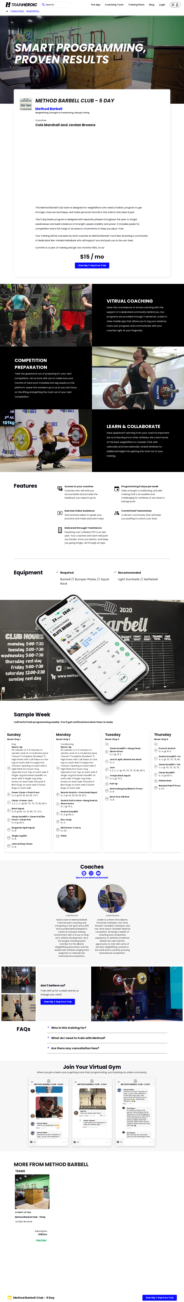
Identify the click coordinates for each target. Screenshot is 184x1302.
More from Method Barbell (92, 877)
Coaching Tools (114, 4)
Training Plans (136, 4)
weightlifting (32, 11)
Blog (151, 4)
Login (162, 4)
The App (95, 4)
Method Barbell (48, 108)
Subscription (41, 1231)
